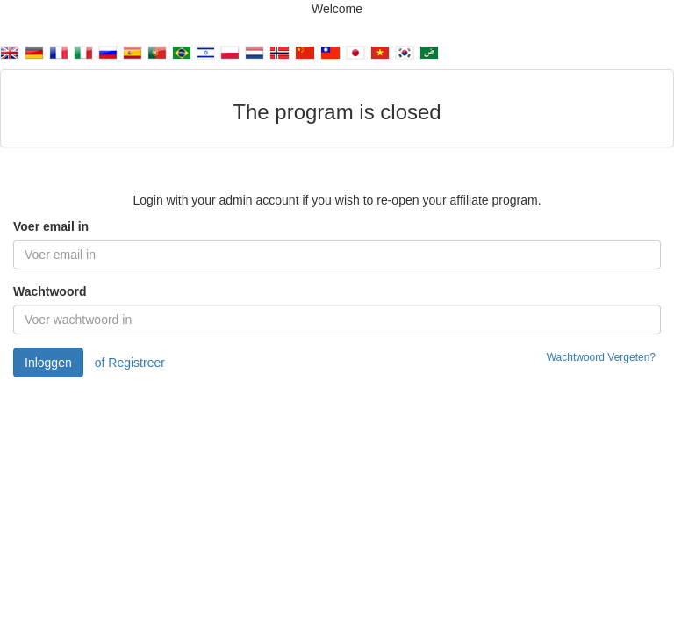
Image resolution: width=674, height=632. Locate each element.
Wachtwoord (49, 291)
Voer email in (51, 226)
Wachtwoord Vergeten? (601, 357)
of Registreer (130, 363)
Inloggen (48, 363)
